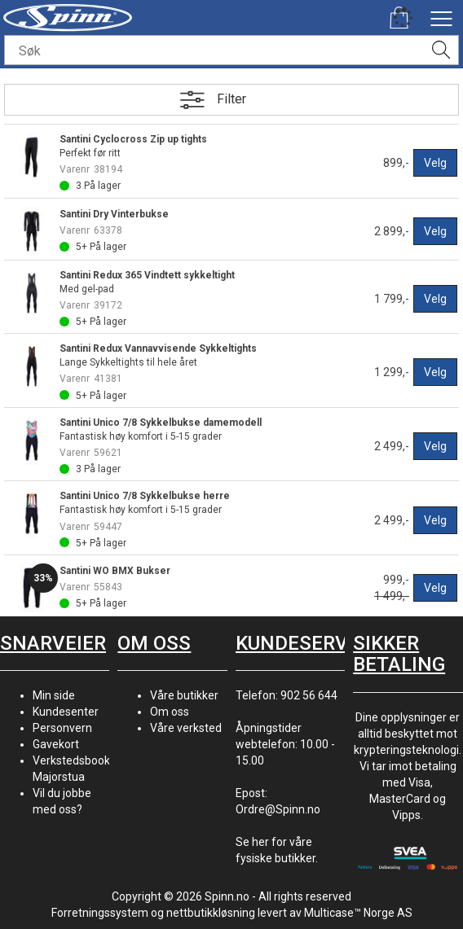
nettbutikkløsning (210, 912)
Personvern (62, 727)
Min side (54, 695)
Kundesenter (66, 711)
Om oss (169, 711)
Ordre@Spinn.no (278, 809)
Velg (435, 162)
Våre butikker (184, 695)
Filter (231, 99)
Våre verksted (186, 727)
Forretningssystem (99, 912)
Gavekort (56, 744)
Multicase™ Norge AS (358, 912)
